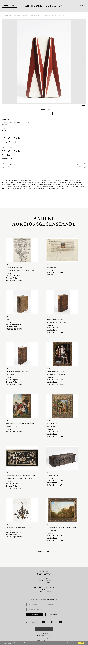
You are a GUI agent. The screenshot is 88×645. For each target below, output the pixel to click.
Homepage (5, 15)
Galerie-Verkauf (44, 571)
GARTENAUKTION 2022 (36, 15)
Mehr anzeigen (44, 548)
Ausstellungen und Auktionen (19, 15)
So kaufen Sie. (44, 575)
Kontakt (44, 626)
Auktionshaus (44, 568)
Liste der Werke (49, 15)
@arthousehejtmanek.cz (44, 632)
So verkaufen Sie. (44, 577)
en (83, 6)
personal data (42, 642)
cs (80, 6)
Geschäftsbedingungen (44, 584)
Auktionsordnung (44, 579)
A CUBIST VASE (60, 15)
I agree (81, 643)
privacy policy (17, 642)
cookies (9, 643)
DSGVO (44, 586)
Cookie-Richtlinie (44, 588)
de (85, 6)
